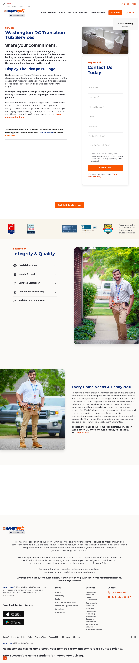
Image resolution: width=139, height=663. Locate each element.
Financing (83, 12)
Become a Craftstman (65, 602)
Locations (72, 12)
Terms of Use (40, 637)
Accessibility (54, 637)
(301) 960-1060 (46, 133)
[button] (52, 12)
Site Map (76, 637)
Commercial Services (91, 604)
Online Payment (97, 12)
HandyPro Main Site (11, 637)
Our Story (59, 596)
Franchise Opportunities (66, 606)
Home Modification (92, 599)
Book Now (10, 136)
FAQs (57, 599)
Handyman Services (91, 593)
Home (43, 12)
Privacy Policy (27, 637)
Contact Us (60, 613)
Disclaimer (66, 637)
